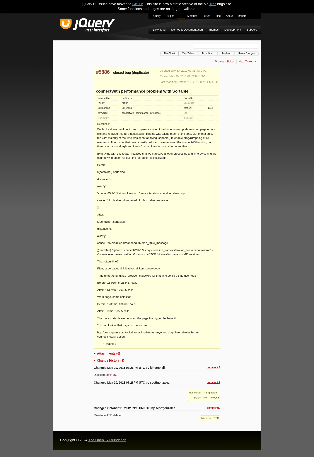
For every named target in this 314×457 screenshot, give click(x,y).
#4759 (113, 374)
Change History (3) (110, 360)
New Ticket (169, 53)
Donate (242, 15)
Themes (213, 29)
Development (232, 29)
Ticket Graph (208, 53)
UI (180, 15)
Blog (218, 15)
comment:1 (213, 367)
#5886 (103, 72)
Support (252, 29)
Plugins (170, 15)
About (229, 15)
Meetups (192, 15)
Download (159, 29)
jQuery (156, 15)
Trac (212, 4)
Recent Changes (247, 53)
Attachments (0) (108, 353)
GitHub (137, 4)
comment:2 (213, 382)
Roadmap (226, 53)
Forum (206, 15)
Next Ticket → (247, 61)
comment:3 (213, 407)
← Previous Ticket (222, 61)
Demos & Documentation (187, 29)
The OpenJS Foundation (107, 440)
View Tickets (188, 53)
